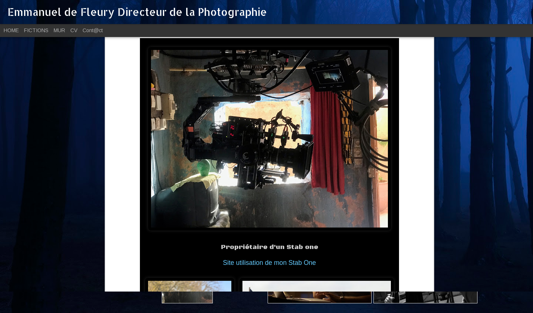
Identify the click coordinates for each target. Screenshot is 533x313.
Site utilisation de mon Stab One (269, 199)
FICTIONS (36, 30)
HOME (11, 30)
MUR (59, 30)
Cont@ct (93, 30)
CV (73, 30)
